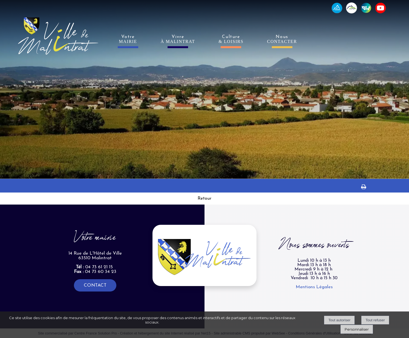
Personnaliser (357, 329)
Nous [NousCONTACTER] (282, 39)
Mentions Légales (314, 287)
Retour (204, 198)
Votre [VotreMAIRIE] (128, 39)
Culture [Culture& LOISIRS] (230, 39)
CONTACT (95, 285)
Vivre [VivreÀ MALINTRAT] (178, 39)
